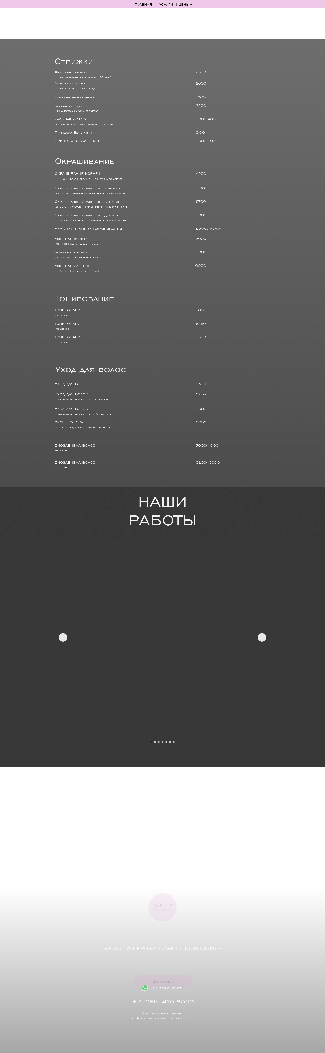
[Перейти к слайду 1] (151, 742)
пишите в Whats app (175, 988)
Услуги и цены (174, 4)
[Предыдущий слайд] (63, 637)
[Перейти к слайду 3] (159, 742)
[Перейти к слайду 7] (174, 742)
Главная (143, 4)
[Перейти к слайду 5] (166, 742)
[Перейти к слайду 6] (170, 742)
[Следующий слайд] (262, 637)
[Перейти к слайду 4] (162, 742)
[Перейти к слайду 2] (155, 742)
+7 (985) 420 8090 (169, 1001)
